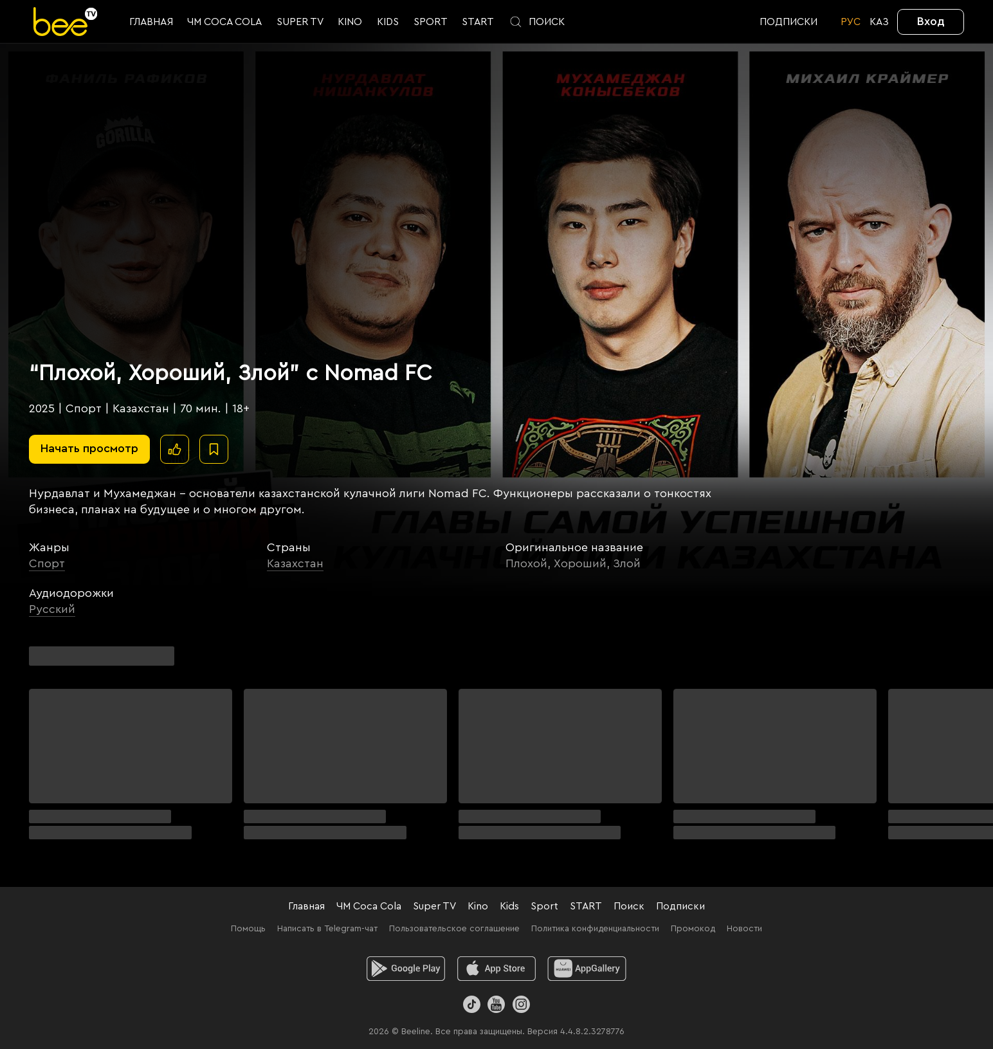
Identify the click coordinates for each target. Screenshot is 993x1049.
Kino (478, 906)
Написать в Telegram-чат (327, 928)
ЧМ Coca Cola (368, 906)
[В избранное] (214, 449)
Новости (744, 928)
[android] (406, 968)
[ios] (496, 968)
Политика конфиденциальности (595, 928)
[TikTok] (471, 1004)
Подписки (680, 906)
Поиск (629, 906)
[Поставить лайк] (174, 449)
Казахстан (295, 563)
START (586, 906)
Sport (544, 906)
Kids (509, 906)
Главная (306, 906)
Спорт (47, 563)
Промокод (693, 928)
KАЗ (879, 22)
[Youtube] (496, 1004)
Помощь (248, 928)
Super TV (434, 906)
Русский (52, 609)
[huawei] (586, 968)
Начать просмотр (89, 448)
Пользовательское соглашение (454, 928)
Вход (931, 21)
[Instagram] (521, 1004)
